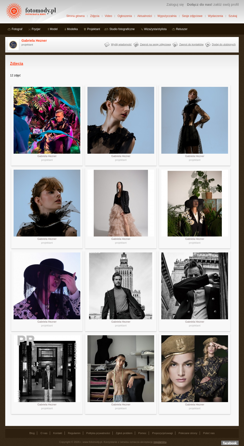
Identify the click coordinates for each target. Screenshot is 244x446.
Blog (32, 433)
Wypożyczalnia (167, 16)
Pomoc (142, 433)
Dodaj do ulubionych (224, 44)
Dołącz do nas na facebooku (230, 443)
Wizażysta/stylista (155, 29)
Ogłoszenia (124, 16)
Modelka (72, 29)
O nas (44, 433)
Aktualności (144, 16)
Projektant (93, 29)
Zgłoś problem (124, 433)
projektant (47, 159)
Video (108, 16)
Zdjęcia (94, 16)
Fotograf (17, 29)
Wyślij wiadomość (121, 44)
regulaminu (159, 442)
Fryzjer (36, 29)
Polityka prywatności (98, 433)
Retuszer (182, 29)
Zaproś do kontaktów (191, 44)
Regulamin (74, 433)
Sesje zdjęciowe (192, 16)
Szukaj (233, 16)
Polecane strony (187, 433)
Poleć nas (208, 433)
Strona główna (75, 16)
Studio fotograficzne (122, 29)
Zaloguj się (175, 4)
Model (54, 29)
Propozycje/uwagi (162, 433)
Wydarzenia (215, 16)
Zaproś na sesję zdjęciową (155, 44)
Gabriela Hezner (34, 40)
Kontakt (57, 433)
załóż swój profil (213, 4)
